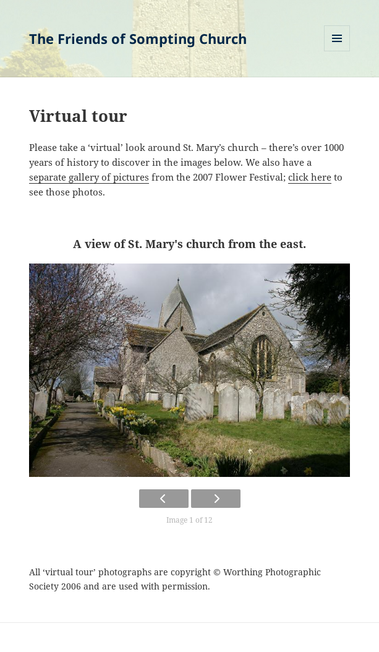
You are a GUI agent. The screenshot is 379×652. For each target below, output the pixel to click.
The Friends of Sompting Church (138, 38)
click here (309, 177)
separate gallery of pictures (89, 177)
